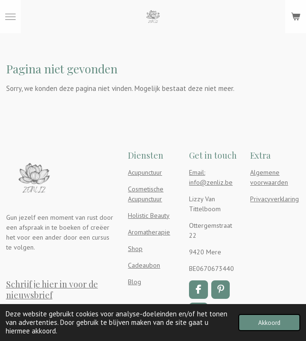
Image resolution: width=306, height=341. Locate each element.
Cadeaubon (144, 265)
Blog (134, 282)
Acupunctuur (145, 172)
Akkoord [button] (269, 322)
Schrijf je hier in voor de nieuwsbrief (52, 289)
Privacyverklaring (274, 199)
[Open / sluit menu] (10, 16)
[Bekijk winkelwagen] (295, 16)
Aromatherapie (149, 232)
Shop (135, 248)
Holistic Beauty (149, 215)
